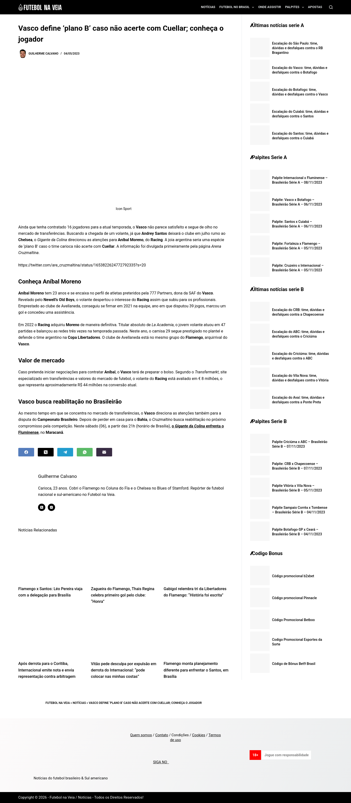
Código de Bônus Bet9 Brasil (293, 664)
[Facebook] (26, 452)
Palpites (295, 7)
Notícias (208, 7)
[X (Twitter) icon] (44, 507)
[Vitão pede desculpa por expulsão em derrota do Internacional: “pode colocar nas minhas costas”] (123, 634)
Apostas (315, 7)
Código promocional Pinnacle (294, 598)
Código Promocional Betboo (293, 620)
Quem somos (141, 735)
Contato (161, 735)
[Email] (104, 452)
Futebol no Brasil (237, 7)
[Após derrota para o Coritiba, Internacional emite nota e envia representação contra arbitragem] (51, 634)
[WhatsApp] (85, 452)
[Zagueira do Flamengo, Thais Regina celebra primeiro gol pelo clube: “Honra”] (123, 559)
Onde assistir (269, 7)
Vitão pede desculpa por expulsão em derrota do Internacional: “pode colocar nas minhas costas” (123, 670)
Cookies (198, 735)
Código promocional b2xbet (293, 576)
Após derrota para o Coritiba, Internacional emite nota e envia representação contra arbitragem (47, 670)
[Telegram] (65, 452)
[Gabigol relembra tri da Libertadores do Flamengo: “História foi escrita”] (196, 559)
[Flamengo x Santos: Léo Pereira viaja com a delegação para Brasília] (51, 559)
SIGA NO (161, 762)
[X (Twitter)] (46, 452)
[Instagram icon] (54, 507)
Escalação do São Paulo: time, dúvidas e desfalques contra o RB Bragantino (297, 48)
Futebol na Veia (58, 703)
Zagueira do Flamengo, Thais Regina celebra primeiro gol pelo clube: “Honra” (122, 595)
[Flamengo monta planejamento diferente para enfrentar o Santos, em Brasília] (196, 634)
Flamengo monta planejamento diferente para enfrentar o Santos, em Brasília (196, 670)
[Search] (331, 7)
